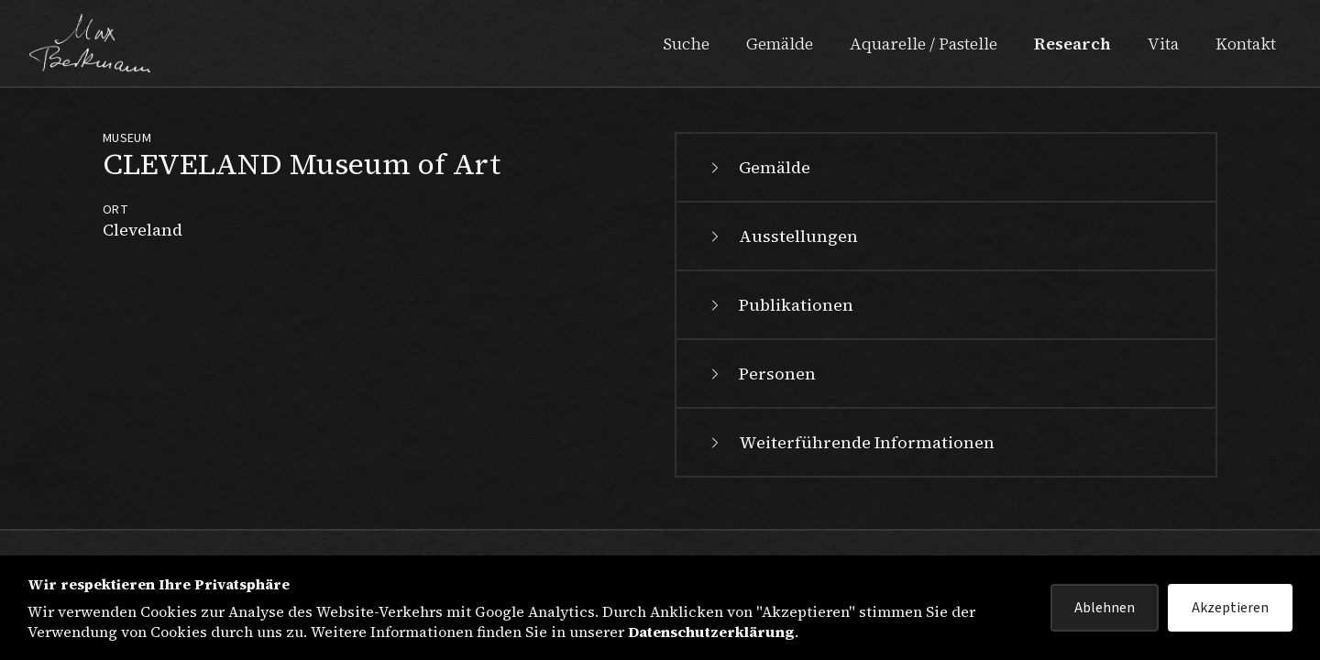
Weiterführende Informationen (850, 442)
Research (1072, 43)
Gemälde (779, 43)
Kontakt (1246, 43)
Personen (761, 373)
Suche (686, 43)
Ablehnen (1104, 608)
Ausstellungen (782, 236)
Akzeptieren (1230, 608)
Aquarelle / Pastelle (923, 43)
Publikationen (779, 304)
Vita (1163, 43)
